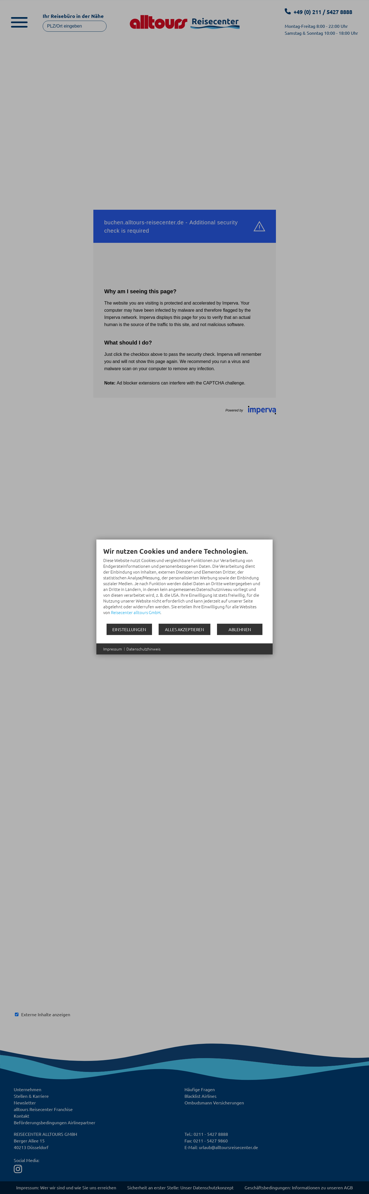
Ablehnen (240, 629)
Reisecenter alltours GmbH (135, 612)
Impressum (112, 649)
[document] (184, 585)
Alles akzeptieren (184, 629)
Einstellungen (129, 629)
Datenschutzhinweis (143, 649)
